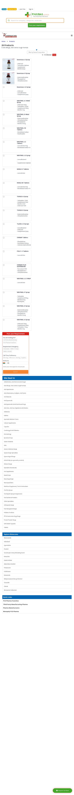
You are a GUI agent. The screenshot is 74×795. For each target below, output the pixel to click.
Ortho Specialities (9, 501)
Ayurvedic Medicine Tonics (11, 419)
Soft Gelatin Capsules (10, 524)
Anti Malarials (7, 397)
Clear (54, 55)
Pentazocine (7, 568)
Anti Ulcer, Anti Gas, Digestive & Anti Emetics (16, 408)
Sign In (31, 9)
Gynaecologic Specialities (11, 453)
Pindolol (6, 549)
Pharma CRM (12, 9)
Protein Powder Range (10, 520)
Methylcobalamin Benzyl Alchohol (13, 579)
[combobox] (35, 20)
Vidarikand (7, 541)
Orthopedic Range (9, 505)
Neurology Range (8, 479)
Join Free (22, 9)
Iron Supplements (9, 471)
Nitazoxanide (7, 538)
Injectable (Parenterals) (10, 468)
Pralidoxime (7, 571)
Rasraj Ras (7, 556)
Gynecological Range (9, 456)
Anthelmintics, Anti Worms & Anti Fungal (15, 382)
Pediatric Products (9, 512)
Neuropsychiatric (8, 482)
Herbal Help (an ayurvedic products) (14, 460)
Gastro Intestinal (8, 441)
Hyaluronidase (8, 560)
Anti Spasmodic (8, 400)
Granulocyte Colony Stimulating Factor (14, 553)
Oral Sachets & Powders (10, 497)
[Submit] (8, 20)
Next (15, 372)
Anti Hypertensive (9, 389)
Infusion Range (8, 464)
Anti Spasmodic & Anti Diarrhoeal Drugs (15, 404)
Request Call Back (62, 790)
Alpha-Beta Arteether (10, 564)
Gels (5, 445)
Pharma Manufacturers (11, 608)
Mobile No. (6, 361)
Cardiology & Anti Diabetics (11, 430)
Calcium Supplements (10, 423)
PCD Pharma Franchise (11, 601)
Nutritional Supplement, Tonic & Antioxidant (16, 486)
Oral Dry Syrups (8, 490)
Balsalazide (7, 575)
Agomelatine (7, 545)
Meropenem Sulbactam (10, 590)
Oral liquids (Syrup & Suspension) (13, 494)
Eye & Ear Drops (8, 438)
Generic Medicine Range (10, 449)
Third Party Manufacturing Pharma (15, 604)
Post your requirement (37, 25)
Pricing (4, 9)
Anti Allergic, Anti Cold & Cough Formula (15, 385)
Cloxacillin (6, 582)
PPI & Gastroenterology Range (12, 516)
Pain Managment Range (10, 509)
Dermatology (7, 434)
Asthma (6, 415)
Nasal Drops (7, 475)
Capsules (6, 426)
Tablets (6, 527)
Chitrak (6, 586)
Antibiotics (7, 412)
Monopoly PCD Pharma (11, 611)
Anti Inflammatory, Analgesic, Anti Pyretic (15, 393)
